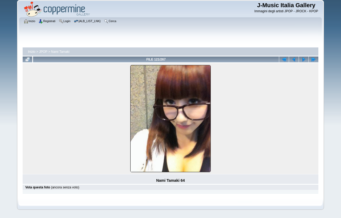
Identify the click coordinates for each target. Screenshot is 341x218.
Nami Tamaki (60, 52)
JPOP (43, 52)
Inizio (31, 52)
